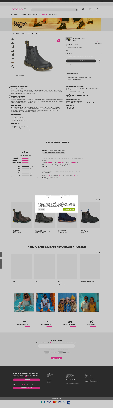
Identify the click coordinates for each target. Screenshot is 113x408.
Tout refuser (41, 209)
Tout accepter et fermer (69, 209)
